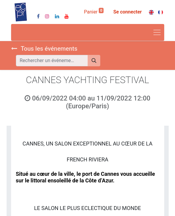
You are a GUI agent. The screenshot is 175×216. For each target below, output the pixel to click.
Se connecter (127, 12)
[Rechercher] (94, 60)
